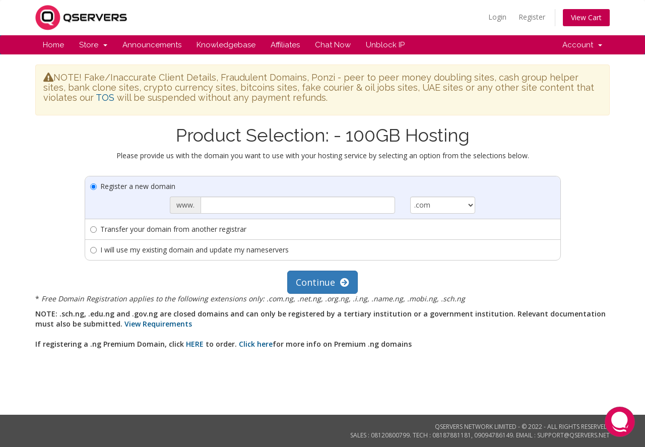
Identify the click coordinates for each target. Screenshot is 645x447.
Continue (322, 282)
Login (497, 17)
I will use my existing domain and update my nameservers (189, 249)
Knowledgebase (226, 44)
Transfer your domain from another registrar (168, 229)
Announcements (151, 44)
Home (53, 44)
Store (93, 44)
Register (532, 17)
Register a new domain (132, 186)
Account (582, 44)
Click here (256, 344)
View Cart (586, 17)
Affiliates (285, 44)
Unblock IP (385, 44)
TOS (105, 97)
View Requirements (158, 324)
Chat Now (333, 44)
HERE (195, 344)
